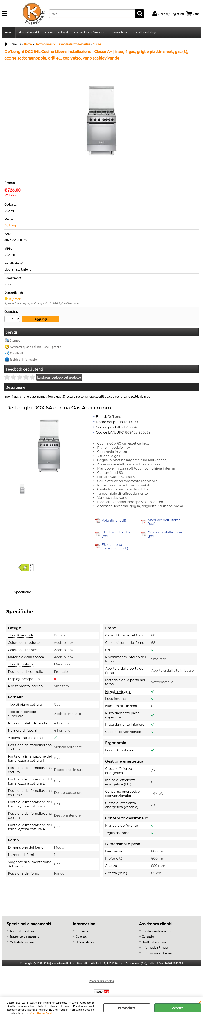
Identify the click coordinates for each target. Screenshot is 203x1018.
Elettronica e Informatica (89, 32)
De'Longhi (11, 225)
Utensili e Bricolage (145, 32)
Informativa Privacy (155, 947)
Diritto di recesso (154, 942)
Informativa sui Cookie (41, 1013)
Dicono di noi (85, 942)
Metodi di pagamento (24, 942)
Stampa (15, 340)
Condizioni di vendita (156, 931)
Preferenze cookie (101, 981)
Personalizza (126, 1008)
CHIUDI (199, 1002)
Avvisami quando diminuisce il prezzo (35, 347)
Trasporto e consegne (24, 936)
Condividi (16, 353)
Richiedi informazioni (24, 359)
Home (8, 32)
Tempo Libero (118, 32)
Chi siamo (82, 931)
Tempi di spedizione (23, 931)
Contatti (81, 936)
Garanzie (148, 936)
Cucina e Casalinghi (56, 32)
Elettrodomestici (29, 32)
